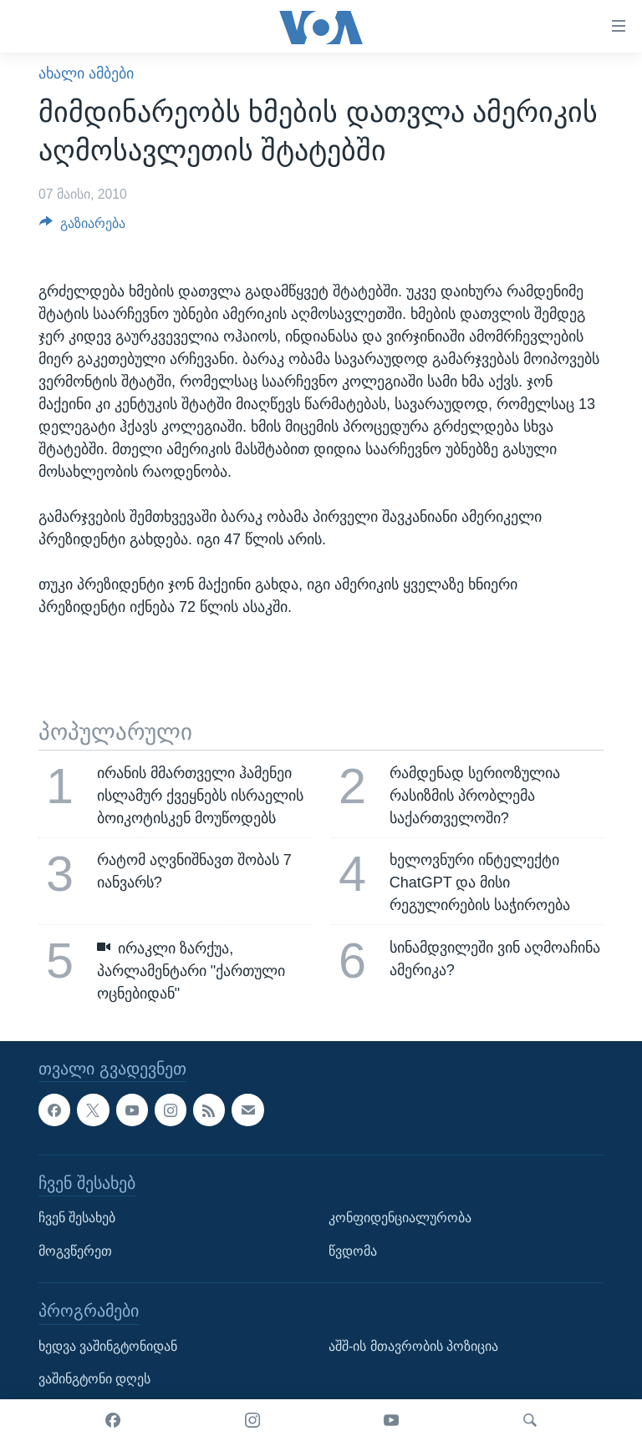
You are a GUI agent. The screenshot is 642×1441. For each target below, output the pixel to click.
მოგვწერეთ (75, 1251)
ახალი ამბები (86, 73)
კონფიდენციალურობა (400, 1218)
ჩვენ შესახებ (76, 1218)
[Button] (82, 227)
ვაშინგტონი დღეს (94, 1379)
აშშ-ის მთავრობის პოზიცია (413, 1346)
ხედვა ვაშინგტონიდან (107, 1346)
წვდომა (353, 1251)
